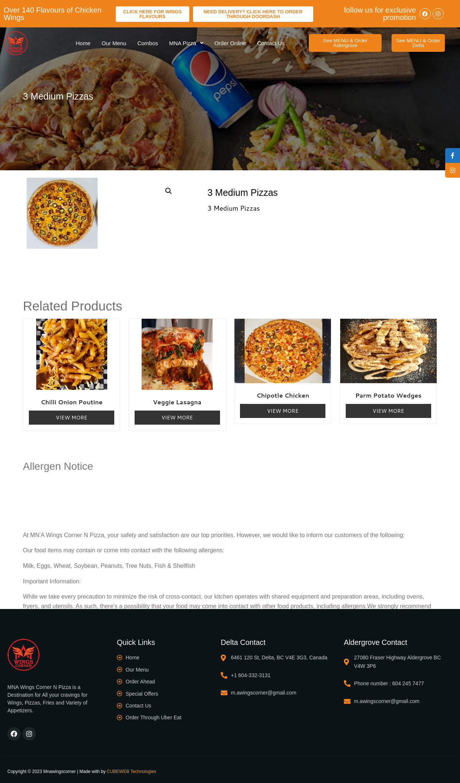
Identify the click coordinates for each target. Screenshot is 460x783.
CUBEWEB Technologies (131, 771)
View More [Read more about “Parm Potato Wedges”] (388, 411)
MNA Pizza (186, 43)
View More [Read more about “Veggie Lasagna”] (177, 417)
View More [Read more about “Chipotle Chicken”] (282, 411)
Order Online (230, 43)
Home (83, 43)
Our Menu (114, 43)
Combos (147, 43)
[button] (345, 43)
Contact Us (271, 43)
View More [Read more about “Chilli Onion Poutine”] (71, 417)
